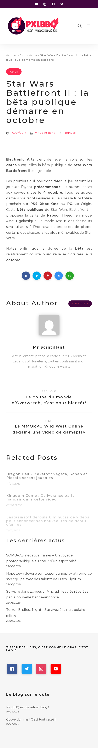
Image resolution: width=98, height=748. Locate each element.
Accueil (11, 55)
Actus (33, 55)
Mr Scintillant (45, 132)
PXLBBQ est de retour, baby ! (27, 707)
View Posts (80, 303)
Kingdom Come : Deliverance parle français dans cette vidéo (40, 499)
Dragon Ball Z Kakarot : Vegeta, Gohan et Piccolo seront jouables (46, 477)
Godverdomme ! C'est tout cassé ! (31, 719)
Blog (22, 55)
